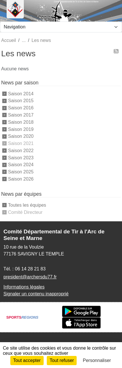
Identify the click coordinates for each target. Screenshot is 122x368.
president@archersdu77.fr (30, 276)
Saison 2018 (21, 122)
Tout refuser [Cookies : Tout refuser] (62, 360)
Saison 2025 (21, 171)
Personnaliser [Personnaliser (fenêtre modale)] (97, 360)
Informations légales (23, 286)
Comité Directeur (25, 212)
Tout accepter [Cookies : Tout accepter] (27, 360)
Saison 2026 (21, 179)
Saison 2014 (21, 93)
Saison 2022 (21, 150)
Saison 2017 (21, 115)
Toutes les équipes (27, 205)
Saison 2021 (21, 143)
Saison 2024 (21, 164)
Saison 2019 (21, 129)
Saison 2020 (21, 136)
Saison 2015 (21, 100)
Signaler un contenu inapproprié (36, 293)
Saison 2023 (21, 157)
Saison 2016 (21, 107)
